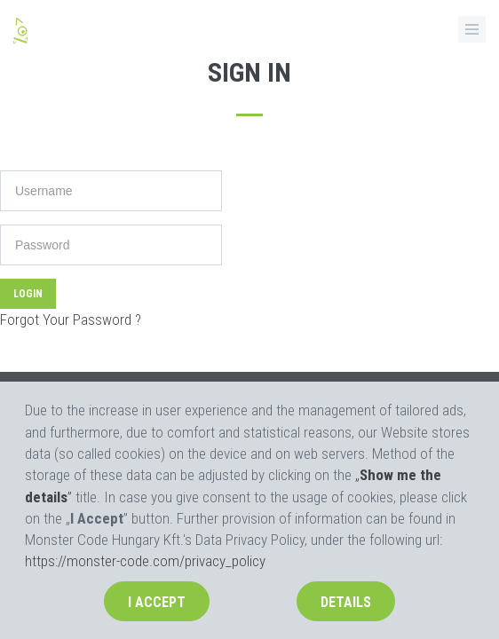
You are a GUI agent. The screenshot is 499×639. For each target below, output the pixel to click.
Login (28, 294)
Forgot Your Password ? (70, 319)
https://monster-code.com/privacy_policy (145, 561)
